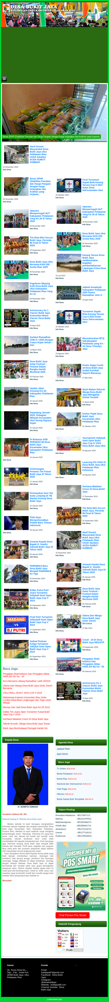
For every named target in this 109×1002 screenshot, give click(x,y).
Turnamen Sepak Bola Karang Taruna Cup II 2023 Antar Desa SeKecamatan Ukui (93, 316)
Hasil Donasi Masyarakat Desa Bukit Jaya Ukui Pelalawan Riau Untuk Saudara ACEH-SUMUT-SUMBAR (39, 154)
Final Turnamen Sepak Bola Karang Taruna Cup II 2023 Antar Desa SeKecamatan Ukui (92, 185)
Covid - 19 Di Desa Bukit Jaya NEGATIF (93, 641)
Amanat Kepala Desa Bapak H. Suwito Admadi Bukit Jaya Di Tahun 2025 (41, 545)
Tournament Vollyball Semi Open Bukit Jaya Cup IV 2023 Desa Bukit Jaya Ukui (94, 442)
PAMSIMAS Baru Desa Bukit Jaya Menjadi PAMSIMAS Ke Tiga (40, 570)
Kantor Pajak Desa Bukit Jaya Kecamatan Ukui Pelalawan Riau (92, 417)
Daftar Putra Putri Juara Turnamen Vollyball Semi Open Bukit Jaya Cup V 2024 (41, 595)
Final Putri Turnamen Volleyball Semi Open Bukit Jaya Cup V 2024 (41, 621)
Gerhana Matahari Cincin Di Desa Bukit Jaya (93, 489)
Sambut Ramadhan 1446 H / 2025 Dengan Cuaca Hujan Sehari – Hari (41, 341)
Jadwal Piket (63, 749)
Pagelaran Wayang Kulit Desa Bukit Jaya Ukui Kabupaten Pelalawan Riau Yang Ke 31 (41, 288)
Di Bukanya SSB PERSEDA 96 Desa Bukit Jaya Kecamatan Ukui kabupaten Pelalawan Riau (41, 446)
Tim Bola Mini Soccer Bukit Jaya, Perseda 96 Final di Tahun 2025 (41, 241)
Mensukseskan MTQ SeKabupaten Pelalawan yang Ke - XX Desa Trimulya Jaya (93, 343)
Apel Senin (62, 754)
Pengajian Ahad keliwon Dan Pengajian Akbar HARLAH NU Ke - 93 (93, 662)
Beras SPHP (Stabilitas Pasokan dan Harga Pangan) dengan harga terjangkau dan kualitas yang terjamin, (40, 186)
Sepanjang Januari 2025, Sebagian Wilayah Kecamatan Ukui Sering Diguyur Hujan (41, 417)
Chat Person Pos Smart (72, 915)
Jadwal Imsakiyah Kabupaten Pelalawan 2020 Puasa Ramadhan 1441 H (94, 291)
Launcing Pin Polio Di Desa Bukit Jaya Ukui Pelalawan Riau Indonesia (94, 466)
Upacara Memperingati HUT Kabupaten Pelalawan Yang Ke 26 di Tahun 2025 (41, 215)
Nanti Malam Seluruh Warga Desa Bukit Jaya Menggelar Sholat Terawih (93, 393)
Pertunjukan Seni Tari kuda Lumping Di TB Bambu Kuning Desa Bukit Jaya (41, 497)
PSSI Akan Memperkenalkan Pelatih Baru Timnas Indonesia (41, 521)
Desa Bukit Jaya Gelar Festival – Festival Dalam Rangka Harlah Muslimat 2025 (38, 366)
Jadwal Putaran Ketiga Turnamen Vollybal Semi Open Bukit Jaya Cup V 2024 (40, 646)
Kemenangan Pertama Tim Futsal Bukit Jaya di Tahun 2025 (40, 473)
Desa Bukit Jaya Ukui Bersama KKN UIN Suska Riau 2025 (41, 264)
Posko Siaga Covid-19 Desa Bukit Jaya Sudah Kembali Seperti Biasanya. (93, 369)
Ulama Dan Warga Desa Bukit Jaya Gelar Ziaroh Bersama (92, 619)
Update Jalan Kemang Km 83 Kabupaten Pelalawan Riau (41, 392)
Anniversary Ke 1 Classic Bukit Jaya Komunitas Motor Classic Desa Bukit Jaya (40, 315)
